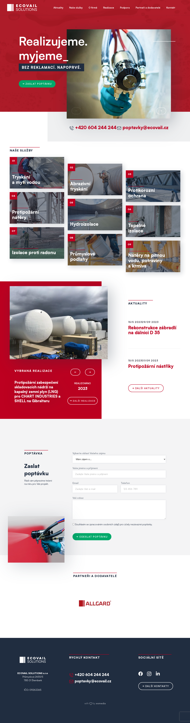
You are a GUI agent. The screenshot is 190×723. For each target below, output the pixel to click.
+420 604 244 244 (92, 127)
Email (75, 483)
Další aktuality (146, 388)
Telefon (125, 483)
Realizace (108, 7)
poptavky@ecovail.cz (142, 127)
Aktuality (58, 7)
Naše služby (76, 7)
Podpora (125, 7)
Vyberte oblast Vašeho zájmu (89, 453)
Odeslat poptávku (92, 536)
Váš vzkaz (78, 497)
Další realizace (82, 401)
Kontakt (170, 7)
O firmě (93, 7)
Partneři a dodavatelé (148, 7)
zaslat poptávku (37, 85)
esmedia (101, 703)
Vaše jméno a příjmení (85, 468)
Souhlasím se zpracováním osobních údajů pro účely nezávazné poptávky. (113, 524)
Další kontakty (155, 686)
